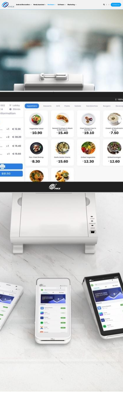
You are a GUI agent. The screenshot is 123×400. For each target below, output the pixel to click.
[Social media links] (106, 4)
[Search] (104, 4)
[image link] (8, 4)
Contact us (115, 5)
